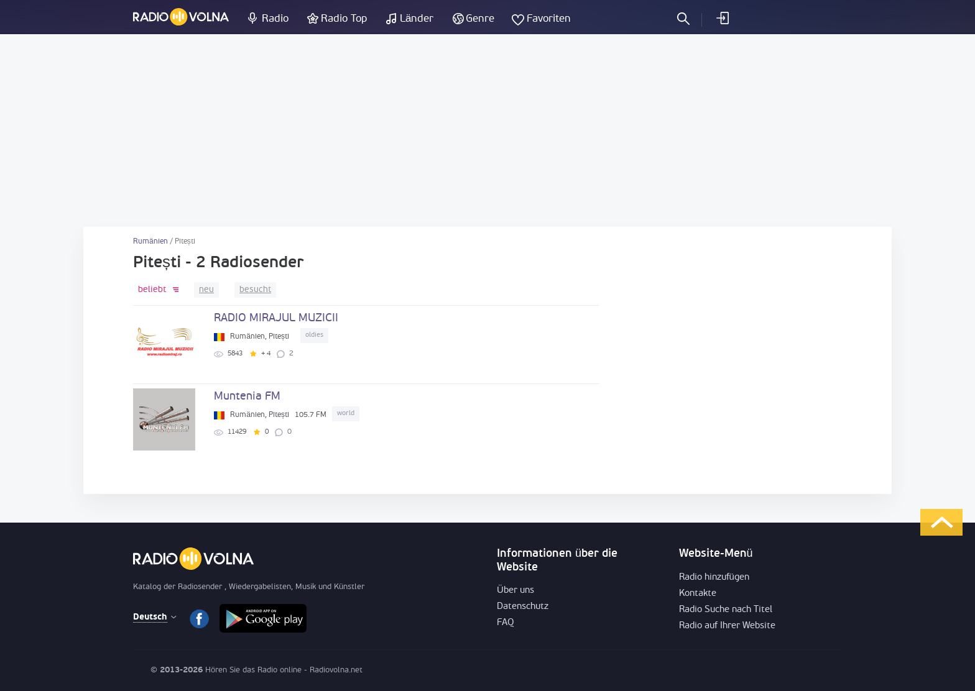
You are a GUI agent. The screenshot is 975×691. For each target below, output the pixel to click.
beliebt (152, 290)
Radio (275, 19)
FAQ (505, 623)
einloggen (722, 18)
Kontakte (697, 593)
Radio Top (344, 19)
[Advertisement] (487, 130)
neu (206, 290)
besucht (255, 290)
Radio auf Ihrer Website (727, 626)
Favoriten (549, 19)
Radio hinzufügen (714, 577)
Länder (416, 19)
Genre (480, 19)
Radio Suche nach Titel (725, 610)
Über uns (515, 590)
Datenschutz (522, 606)
